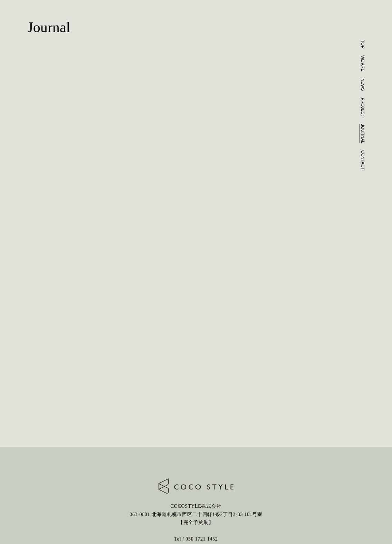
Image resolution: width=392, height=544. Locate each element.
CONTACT (362, 160)
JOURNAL (362, 133)
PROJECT (362, 107)
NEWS (362, 84)
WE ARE (362, 63)
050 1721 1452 (201, 539)
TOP (362, 44)
